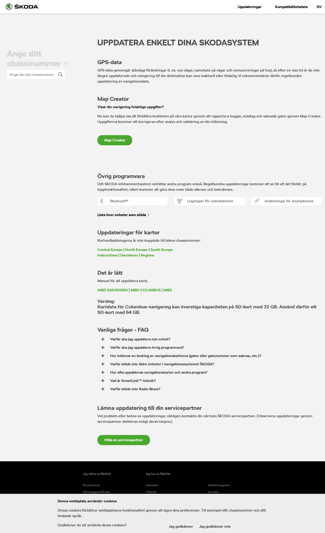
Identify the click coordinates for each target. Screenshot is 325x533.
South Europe (161, 249)
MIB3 (167, 290)
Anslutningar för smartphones (283, 201)
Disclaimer (129, 255)
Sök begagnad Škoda (96, 492)
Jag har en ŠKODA (157, 474)
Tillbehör (151, 492)
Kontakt (213, 492)
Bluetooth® (114, 201)
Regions (147, 255)
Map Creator (114, 140)
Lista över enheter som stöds (121, 215)
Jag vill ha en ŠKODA (97, 474)
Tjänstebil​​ (151, 485)
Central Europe (110, 249)
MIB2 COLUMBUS (146, 290)
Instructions (107, 255)
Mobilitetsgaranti (219, 485)
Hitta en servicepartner (123, 440)
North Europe (136, 249)
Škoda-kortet (91, 485)
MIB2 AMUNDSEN (112, 290)
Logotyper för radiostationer (205, 201)
